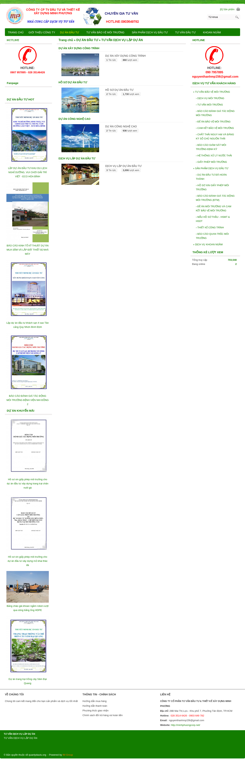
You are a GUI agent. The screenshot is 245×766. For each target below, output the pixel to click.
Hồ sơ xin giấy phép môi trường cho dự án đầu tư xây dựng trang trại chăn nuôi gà (27, 483)
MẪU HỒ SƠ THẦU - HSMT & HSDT (213, 219)
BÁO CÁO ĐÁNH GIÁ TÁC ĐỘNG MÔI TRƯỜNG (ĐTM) (215, 197)
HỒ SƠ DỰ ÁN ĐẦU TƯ (73, 82)
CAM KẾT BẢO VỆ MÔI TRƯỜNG (215, 128)
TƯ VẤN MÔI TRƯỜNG (209, 104)
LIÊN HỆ (48, 40)
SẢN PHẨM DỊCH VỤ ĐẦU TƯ (210, 168)
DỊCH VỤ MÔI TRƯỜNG (210, 98)
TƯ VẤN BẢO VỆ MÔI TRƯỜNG (211, 91)
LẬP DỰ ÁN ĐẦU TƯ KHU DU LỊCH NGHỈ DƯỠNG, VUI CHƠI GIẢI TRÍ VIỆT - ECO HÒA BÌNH (27, 172)
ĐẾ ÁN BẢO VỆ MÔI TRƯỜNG (213, 121)
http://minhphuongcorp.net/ (185, 725)
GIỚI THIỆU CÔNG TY (41, 32)
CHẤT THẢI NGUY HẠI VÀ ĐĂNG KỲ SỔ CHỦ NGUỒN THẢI (215, 136)
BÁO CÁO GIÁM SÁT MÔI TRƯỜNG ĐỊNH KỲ (211, 147)
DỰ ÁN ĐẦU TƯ (71, 32)
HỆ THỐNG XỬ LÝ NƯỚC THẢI (214, 155)
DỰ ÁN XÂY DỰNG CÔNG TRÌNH (79, 48)
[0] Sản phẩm (227, 9)
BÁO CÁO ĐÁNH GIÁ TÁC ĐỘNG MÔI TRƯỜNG (215, 113)
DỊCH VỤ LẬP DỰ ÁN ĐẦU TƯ (77, 158)
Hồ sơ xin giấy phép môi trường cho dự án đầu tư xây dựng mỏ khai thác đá (27, 560)
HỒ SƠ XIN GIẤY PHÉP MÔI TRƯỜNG (212, 187)
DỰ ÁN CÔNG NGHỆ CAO (74, 118)
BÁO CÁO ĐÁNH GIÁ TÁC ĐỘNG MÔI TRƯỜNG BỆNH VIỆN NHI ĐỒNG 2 (28, 400)
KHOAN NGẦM (213, 32)
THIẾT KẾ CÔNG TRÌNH (210, 227)
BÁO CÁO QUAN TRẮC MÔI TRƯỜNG (212, 235)
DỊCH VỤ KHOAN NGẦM (208, 244)
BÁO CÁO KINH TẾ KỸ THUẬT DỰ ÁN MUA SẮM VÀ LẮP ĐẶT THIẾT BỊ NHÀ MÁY (28, 249)
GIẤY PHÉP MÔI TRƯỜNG (211, 162)
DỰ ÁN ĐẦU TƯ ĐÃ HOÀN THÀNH (211, 176)
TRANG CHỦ (16, 32)
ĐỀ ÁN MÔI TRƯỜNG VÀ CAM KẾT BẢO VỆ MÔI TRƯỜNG (213, 208)
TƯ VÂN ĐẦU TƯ (187, 32)
